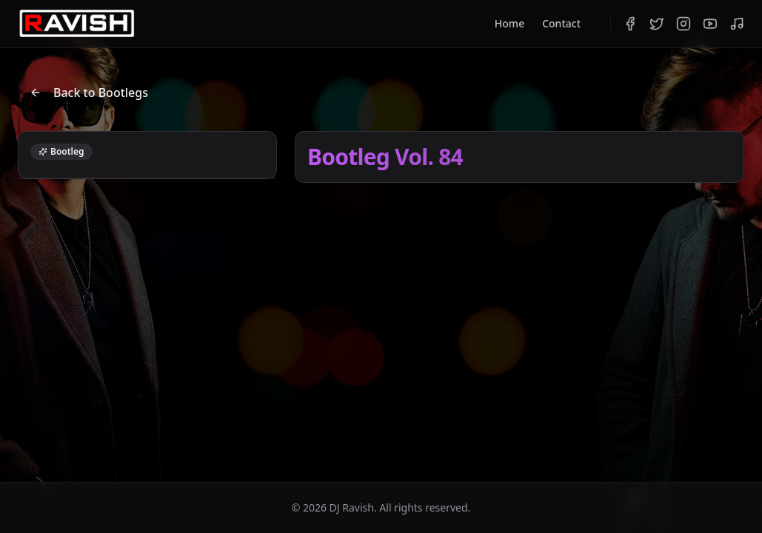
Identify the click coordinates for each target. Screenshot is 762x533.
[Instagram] (683, 23)
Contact (561, 23)
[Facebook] (630, 23)
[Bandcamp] (736, 23)
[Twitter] (656, 23)
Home (509, 23)
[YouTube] (710, 23)
